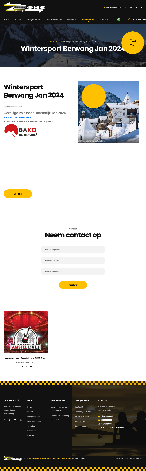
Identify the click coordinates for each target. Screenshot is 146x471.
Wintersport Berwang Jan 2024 (60, 418)
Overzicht (71, 19)
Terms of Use (122, 458)
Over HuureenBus (54, 19)
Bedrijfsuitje (80, 421)
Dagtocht (79, 407)
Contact (104, 19)
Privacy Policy (136, 458)
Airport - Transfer (82, 416)
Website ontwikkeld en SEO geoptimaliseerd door (57, 458)
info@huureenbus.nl (113, 7)
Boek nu (18, 193)
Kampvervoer (80, 426)
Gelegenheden (33, 19)
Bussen (18, 19)
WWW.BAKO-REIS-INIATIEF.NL (18, 117)
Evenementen (88, 19)
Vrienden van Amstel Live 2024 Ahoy (59, 409)
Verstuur (73, 284)
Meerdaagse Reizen (83, 412)
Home (6, 19)
